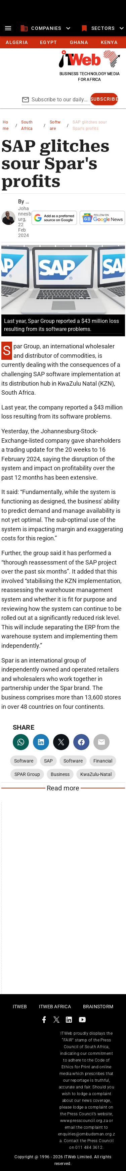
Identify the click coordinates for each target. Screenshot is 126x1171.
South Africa (27, 125)
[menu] (8, 28)
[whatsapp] (21, 742)
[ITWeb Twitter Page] (56, 1021)
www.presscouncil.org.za (84, 1120)
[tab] (16, 42)
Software (55, 125)
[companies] (46, 28)
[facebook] (81, 742)
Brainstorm (98, 1006)
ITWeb (20, 1006)
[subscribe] (104, 99)
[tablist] (63, 42)
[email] (101, 742)
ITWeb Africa (55, 1006)
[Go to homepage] (89, 66)
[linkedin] (41, 742)
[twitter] (61, 742)
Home (6, 125)
